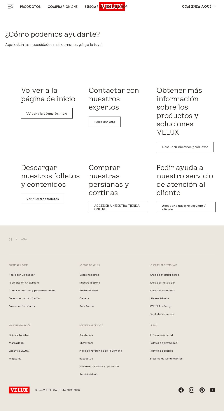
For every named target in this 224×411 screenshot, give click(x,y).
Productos (30, 7)
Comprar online (62, 7)
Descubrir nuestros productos (185, 147)
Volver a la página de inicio (46, 113)
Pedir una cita (104, 122)
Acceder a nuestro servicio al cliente (184, 207)
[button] (10, 239)
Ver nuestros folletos (42, 199)
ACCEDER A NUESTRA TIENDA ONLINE (117, 207)
